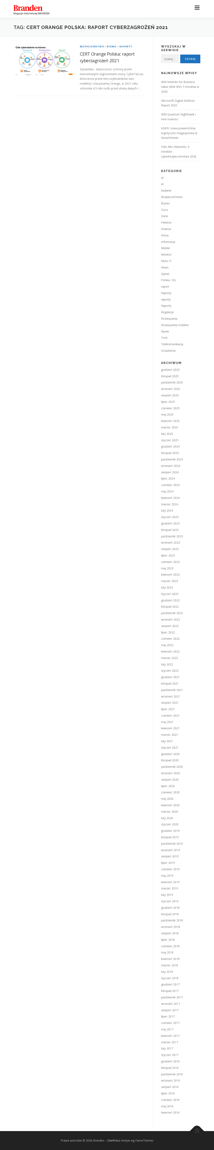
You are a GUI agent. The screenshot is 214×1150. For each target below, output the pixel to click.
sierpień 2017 (170, 1010)
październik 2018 (172, 920)
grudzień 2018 (170, 908)
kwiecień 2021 (170, 728)
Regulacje (167, 312)
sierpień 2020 (170, 779)
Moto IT (166, 261)
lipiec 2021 (168, 709)
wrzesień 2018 (170, 927)
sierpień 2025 (170, 395)
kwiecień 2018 (170, 959)
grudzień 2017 (170, 984)
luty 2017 (167, 1048)
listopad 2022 (170, 606)
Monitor (166, 254)
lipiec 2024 (168, 478)
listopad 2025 (170, 376)
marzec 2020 (169, 811)
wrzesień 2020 (170, 773)
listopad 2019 (170, 837)
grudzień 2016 (170, 1061)
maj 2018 (167, 952)
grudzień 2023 (170, 523)
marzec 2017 (169, 1042)
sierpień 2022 (170, 626)
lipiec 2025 (168, 402)
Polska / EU (168, 280)
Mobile (165, 248)
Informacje (168, 242)
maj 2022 (167, 645)
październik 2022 (172, 613)
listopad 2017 (170, 991)
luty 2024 (167, 510)
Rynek (165, 331)
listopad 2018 (170, 914)
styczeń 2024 (169, 517)
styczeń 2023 (169, 594)
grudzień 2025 (170, 370)
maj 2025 (167, 414)
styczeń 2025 (169, 440)
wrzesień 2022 (170, 619)
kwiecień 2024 (170, 498)
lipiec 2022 (168, 632)
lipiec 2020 (168, 786)
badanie (166, 190)
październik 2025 (172, 382)
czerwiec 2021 (170, 715)
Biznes (111, 46)
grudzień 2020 (170, 754)
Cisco (164, 210)
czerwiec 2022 (170, 638)
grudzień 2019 (170, 831)
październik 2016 (172, 1074)
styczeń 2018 (169, 978)
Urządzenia (168, 350)
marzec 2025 (169, 427)
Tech (164, 338)
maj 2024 (167, 491)
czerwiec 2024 (170, 485)
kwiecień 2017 (170, 1036)
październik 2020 (172, 767)
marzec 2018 (169, 965)
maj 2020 (167, 799)
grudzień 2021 (170, 677)
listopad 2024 (170, 453)
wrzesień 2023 (170, 542)
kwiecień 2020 (170, 805)
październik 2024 (172, 459)
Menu (197, 7)
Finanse (166, 229)
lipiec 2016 (168, 1093)
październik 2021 (172, 690)
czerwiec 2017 (170, 1023)
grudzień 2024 (170, 446)
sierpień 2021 (170, 703)
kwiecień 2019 (170, 882)
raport (165, 286)
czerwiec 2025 (170, 408)
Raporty (125, 46)
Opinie (165, 274)
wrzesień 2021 (170, 696)
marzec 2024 (169, 504)
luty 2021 (167, 741)
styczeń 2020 (169, 824)
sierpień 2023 (170, 549)
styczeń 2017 (169, 1055)
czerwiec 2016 (170, 1100)
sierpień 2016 (170, 1087)
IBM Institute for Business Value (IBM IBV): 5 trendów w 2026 (180, 86)
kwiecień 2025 (170, 421)
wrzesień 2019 (170, 850)
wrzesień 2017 (170, 1004)
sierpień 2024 (170, 472)
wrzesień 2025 (170, 389)
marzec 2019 (169, 888)
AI (162, 178)
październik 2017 (172, 997)
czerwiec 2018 (170, 946)
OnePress (113, 1140)
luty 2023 (167, 587)
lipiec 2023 (168, 555)
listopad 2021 (170, 683)
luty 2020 (167, 818)
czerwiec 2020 (170, 792)
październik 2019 (172, 843)
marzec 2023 (169, 581)
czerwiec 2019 (170, 869)
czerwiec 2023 (170, 562)
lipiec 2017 (168, 1016)
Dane (164, 216)
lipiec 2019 (168, 863)
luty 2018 (167, 972)
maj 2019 (167, 876)
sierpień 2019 (170, 856)
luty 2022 (167, 664)
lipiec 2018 (168, 940)
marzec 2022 (169, 658)
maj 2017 (167, 1029)
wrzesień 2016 (170, 1080)
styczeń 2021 (169, 747)
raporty (166, 299)
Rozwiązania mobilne (175, 325)
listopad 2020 (170, 760)
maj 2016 (167, 1106)
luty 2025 (167, 434)
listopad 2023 (170, 530)
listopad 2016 (170, 1068)
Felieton (166, 222)
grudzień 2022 (170, 600)
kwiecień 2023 (170, 574)
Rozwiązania (169, 318)
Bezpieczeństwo (92, 46)
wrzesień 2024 (170, 466)
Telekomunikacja (172, 344)
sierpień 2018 (170, 933)
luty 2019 (167, 895)
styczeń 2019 (169, 901)
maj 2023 (167, 568)
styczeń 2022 (169, 670)
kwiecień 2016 (170, 1112)
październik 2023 (172, 536)
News (165, 267)
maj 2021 (167, 722)
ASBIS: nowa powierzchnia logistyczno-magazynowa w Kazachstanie (179, 133)
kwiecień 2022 (170, 651)
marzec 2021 (169, 735)
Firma (165, 235)
